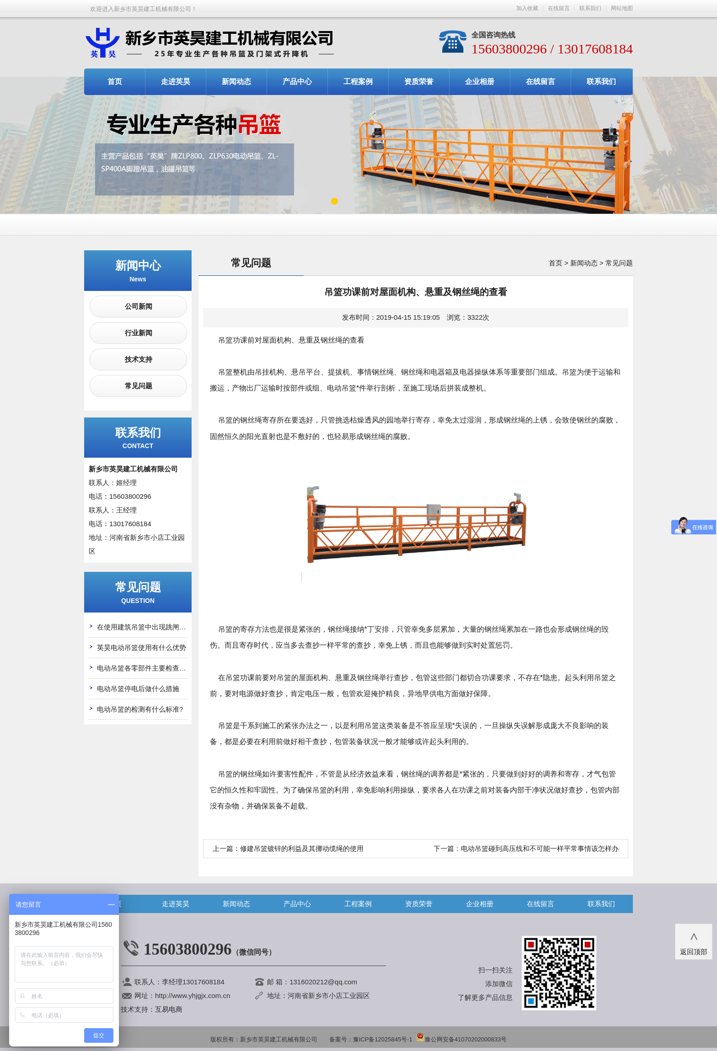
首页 (114, 81)
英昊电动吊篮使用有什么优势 (141, 647)
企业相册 (479, 81)
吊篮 (225, 420)
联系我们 (590, 8)
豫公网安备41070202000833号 (461, 1039)
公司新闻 (138, 306)
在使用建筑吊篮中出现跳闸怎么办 (148, 627)
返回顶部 (693, 941)
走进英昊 (175, 81)
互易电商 (168, 1009)
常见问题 (138, 386)
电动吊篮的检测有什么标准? (140, 709)
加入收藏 (527, 8)
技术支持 (138, 359)
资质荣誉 (418, 81)
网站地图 (622, 8)
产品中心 (297, 81)
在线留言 (559, 8)
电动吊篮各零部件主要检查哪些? (147, 668)
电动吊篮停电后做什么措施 (138, 688)
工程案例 (358, 81)
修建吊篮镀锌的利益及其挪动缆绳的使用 (302, 848)
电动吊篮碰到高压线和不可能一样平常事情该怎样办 (540, 848)
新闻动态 (236, 81)
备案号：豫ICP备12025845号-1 (370, 1039)
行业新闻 (138, 333)
